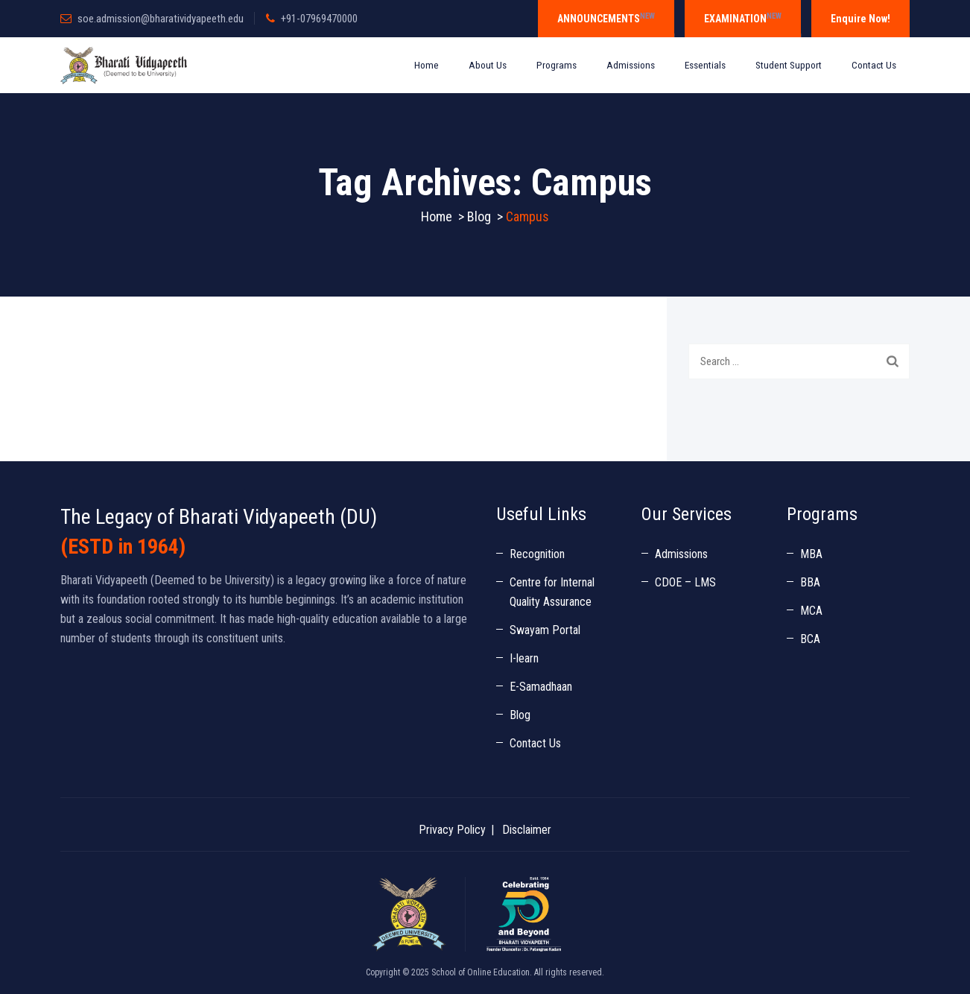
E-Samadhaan (541, 687)
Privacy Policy (452, 830)
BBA (810, 582)
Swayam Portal (545, 630)
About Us (488, 65)
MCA (811, 611)
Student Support (788, 65)
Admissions (630, 65)
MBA (811, 554)
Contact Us (874, 65)
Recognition (537, 554)
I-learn (524, 658)
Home (426, 65)
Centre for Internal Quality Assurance (552, 592)
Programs (556, 65)
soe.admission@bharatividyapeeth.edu (160, 18)
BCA (810, 639)
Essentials (705, 65)
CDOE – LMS (685, 582)
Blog (520, 715)
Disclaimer (526, 830)
